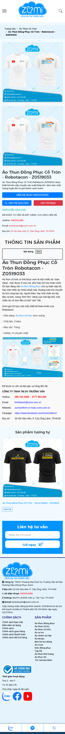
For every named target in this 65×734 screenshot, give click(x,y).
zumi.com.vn (43, 407)
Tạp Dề (38, 651)
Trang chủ (10, 28)
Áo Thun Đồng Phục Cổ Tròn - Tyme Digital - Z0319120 (30, 503)
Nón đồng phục (43, 648)
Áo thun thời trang (44, 654)
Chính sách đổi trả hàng (14, 637)
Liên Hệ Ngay (48, 202)
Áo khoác (39, 638)
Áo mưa (39, 644)
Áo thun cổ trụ (42, 626)
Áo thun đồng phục (45, 623)
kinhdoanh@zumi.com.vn (22, 225)
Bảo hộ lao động (43, 641)
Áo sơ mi (39, 632)
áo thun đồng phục (31, 286)
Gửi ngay (32, 544)
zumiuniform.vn (22, 407)
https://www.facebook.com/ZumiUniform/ (36, 413)
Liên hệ (7, 509)
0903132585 (32, 195)
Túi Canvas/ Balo (43, 660)
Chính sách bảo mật (12, 622)
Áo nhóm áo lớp (43, 635)
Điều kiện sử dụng (11, 625)
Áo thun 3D (40, 657)
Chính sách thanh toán (14, 634)
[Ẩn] (38, 252)
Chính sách (8, 628)
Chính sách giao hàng (13, 631)
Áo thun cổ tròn (24, 315)
